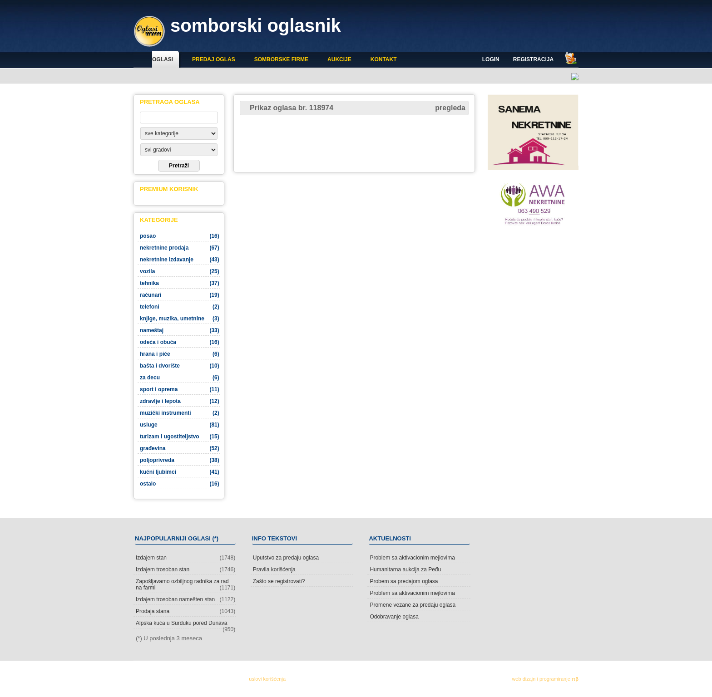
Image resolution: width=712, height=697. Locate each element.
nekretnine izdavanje (179, 259)
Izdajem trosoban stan (185, 569)
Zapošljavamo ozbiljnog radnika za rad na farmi (185, 584)
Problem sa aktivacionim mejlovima (412, 558)
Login (491, 59)
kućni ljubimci (179, 472)
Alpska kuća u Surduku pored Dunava (185, 624)
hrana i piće (179, 354)
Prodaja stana (185, 611)
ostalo (179, 484)
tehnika (179, 283)
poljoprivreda (179, 460)
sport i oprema (179, 389)
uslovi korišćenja (267, 679)
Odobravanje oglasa (394, 617)
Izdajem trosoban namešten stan (185, 599)
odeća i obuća (179, 342)
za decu (179, 377)
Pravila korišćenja (274, 569)
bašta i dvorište (179, 366)
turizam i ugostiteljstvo (179, 436)
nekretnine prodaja (179, 248)
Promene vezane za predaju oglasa (412, 605)
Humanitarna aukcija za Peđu (405, 569)
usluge (179, 425)
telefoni (179, 307)
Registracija (533, 59)
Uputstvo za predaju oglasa (286, 558)
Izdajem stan (185, 558)
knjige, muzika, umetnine (179, 318)
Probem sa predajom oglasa (404, 581)
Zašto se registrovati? (279, 581)
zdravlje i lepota (179, 401)
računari (179, 295)
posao (179, 236)
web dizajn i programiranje (545, 679)
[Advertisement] (354, 143)
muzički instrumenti (179, 413)
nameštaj (179, 330)
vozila (179, 271)
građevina (179, 448)
